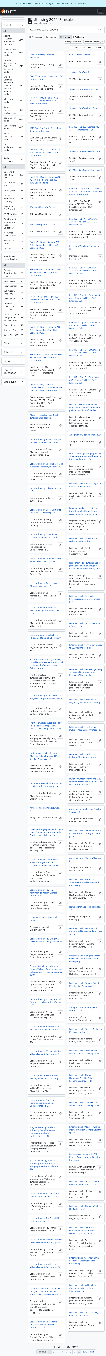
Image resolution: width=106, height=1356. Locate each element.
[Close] (103, 3)
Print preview (36, 37)
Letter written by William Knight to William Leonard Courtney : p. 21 (85, 1052)
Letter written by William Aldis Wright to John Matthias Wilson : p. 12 (85, 702)
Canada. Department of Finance (13, 273)
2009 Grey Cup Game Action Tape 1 (85, 151)
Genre (7, 361)
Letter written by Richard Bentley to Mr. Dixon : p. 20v (85, 1030)
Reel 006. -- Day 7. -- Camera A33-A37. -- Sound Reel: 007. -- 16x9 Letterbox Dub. (84, 222)
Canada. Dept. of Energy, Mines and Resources (13, 317)
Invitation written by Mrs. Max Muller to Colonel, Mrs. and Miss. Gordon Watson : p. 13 (45, 756)
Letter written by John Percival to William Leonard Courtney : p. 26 (45, 1265)
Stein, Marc (13, 249)
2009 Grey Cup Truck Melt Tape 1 (84, 89)
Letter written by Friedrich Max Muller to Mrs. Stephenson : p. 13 (84, 756)
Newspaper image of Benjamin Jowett (44, 918)
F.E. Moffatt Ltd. (13, 215)
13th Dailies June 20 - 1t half (42, 224)
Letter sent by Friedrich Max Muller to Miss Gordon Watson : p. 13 (46, 785)
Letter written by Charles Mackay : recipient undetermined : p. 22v (84, 1183)
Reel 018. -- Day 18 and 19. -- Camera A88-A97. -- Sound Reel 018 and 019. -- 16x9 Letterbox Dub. (46, 387)
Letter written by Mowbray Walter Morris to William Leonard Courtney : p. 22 (85, 1130)
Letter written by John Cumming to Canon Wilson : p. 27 (85, 1314)
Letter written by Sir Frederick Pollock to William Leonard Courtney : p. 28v (43, 1324)
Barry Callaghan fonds (13, 136)
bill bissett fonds (13, 100)
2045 (85, 1351)
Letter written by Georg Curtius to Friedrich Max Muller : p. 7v (45, 511)
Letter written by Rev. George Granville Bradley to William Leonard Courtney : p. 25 (82, 1230)
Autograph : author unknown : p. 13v (45, 809)
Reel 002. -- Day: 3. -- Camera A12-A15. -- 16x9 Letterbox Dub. (84, 128)
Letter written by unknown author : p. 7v (46, 490)
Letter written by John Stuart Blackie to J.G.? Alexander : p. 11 (85, 646)
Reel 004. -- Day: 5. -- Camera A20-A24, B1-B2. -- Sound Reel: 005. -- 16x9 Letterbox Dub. (45, 180)
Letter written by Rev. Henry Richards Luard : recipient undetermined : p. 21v (43, 1103)
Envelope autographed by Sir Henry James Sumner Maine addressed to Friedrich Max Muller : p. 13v (46, 832)
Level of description (10, 371)
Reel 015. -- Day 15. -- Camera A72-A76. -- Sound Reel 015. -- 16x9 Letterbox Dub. (84, 352)
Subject (8, 352)
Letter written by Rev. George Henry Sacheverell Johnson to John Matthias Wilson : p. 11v (85, 672)
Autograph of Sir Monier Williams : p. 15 (85, 859)
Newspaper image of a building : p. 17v (85, 908)
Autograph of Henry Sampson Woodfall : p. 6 (83, 1009)
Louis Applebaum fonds (13, 147)
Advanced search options (44, 29)
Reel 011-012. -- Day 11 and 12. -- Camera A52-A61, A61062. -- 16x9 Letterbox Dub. (45, 299)
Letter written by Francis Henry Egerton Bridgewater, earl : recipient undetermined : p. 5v (44, 862)
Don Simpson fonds (13, 119)
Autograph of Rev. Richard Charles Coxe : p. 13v (85, 810)
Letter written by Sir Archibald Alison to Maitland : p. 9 (43, 584)
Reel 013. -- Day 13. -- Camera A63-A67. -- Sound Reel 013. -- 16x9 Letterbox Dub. (84, 325)
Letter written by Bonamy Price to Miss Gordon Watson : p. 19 (84, 984)
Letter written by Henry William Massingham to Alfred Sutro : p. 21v (46, 1077)
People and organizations (11, 258)
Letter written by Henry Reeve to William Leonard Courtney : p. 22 (84, 1104)
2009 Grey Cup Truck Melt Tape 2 (84, 108)
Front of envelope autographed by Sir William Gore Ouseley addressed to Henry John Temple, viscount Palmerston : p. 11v (46, 663)
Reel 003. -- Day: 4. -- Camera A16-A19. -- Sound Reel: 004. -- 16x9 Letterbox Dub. (45, 152)
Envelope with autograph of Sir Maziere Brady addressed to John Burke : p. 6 (84, 1157)
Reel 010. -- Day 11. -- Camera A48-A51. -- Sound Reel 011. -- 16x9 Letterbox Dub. (84, 298)
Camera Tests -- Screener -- (81, 54)
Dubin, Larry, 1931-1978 (13, 292)
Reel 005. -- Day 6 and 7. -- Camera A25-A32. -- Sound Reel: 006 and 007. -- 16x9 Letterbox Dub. (85, 191)
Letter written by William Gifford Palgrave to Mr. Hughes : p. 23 (45, 1195)
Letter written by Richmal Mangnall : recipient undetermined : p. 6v (46, 441)
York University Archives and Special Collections (13, 223)
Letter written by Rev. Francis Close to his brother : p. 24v (46, 1219)
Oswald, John (13, 326)
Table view (78, 37)
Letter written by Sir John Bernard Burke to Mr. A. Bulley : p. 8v (45, 560)
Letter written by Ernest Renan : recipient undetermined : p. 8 (44, 536)
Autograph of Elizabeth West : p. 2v (85, 434)
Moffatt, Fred (13, 191)
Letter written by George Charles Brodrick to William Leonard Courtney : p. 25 (84, 1261)
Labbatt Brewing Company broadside (42, 56)
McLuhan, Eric (13, 299)
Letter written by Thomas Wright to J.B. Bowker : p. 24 (85, 1207)
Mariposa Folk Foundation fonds (13, 52)
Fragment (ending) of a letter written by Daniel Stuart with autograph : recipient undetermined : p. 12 (43, 1131)
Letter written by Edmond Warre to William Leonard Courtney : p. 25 (46, 1241)
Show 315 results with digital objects (87, 47)
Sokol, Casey (13, 281)
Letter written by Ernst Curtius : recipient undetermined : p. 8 (83, 540)
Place (7, 343)
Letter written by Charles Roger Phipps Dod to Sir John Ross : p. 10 (45, 636)
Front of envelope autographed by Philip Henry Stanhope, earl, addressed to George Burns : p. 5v (45, 726)
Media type (10, 381)
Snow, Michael (13, 286)
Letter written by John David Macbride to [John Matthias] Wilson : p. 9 (46, 610)
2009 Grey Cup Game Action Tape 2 (85, 170)
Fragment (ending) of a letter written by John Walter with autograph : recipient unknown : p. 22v (46, 1165)
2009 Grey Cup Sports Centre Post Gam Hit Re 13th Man (45, 129)
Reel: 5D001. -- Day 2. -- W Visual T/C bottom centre (46, 77)
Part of (7, 25)
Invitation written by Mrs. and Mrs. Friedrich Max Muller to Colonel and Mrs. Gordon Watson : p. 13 (85, 781)
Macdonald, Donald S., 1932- (13, 175)
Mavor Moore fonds (13, 127)
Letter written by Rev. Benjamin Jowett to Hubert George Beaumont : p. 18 (46, 941)
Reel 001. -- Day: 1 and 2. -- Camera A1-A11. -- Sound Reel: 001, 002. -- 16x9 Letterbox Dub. (45, 100)
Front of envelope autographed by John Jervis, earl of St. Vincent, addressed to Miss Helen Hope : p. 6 (46, 1291)
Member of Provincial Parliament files (84, 247)
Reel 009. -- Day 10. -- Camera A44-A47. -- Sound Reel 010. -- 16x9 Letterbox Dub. (45, 272)
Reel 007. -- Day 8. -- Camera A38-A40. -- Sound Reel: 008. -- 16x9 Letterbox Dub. (45, 245)
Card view (65, 37)
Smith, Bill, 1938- (13, 336)
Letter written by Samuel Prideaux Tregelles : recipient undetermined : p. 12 (46, 698)
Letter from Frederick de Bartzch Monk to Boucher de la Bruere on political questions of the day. (84, 407)
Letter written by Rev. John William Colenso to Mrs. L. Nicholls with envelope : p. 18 (85, 958)
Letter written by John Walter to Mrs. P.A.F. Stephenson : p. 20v (44, 1028)
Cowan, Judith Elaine (13, 184)
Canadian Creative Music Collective (13, 306)
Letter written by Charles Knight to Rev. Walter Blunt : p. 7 (85, 485)
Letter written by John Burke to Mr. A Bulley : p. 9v (85, 625)
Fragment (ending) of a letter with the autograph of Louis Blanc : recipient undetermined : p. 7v (84, 511)
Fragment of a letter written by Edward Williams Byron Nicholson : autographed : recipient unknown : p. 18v (46, 970)
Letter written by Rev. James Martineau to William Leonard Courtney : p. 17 (43, 893)
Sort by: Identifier (72, 42)
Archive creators (8, 160)
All (5, 31)
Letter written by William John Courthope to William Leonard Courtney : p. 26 (83, 1288)
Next (92, 1351)
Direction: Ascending (93, 42)
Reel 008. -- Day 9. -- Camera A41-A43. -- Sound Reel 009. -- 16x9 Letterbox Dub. (84, 270)
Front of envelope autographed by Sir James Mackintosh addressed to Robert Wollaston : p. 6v (85, 456)
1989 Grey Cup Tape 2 (79, 72)
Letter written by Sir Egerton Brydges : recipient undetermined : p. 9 (85, 599)
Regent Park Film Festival (13, 207)
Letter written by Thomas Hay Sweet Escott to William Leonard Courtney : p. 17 (84, 882)
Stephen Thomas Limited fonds (13, 110)
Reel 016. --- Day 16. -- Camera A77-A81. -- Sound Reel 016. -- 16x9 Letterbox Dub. (46, 357)
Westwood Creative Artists (13, 234)
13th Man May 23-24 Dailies (42, 207)
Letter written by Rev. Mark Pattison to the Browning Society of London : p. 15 (85, 833)
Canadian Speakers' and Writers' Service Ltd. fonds (13, 66)
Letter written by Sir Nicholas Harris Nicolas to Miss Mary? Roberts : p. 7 (46, 465)
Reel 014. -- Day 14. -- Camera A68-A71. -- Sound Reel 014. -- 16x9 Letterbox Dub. (45, 330)
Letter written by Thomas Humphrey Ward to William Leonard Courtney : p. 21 (81, 1078)
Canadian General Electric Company (13, 198)
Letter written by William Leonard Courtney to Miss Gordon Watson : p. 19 (46, 1002)
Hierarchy (51, 37)
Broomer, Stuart (13, 331)
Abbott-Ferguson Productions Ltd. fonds (13, 40)
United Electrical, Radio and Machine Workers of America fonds (13, 86)
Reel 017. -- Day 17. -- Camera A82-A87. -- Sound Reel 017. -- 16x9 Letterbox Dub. (84, 380)
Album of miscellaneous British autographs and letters (44, 416)
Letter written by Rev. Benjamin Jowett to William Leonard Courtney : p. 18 (85, 931)
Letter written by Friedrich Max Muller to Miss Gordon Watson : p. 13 (85, 730)
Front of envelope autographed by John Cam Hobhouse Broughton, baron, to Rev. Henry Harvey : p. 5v (85, 565)
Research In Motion (13, 242)
